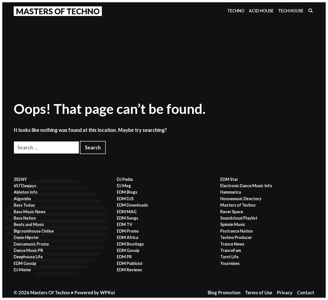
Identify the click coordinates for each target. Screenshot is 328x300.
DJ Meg (124, 185)
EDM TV (124, 224)
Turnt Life (229, 256)
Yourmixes (230, 263)
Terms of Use (258, 292)
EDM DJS (125, 198)
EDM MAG (126, 211)
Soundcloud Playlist (238, 218)
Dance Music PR (28, 250)
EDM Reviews (129, 269)
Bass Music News (30, 211)
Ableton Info (26, 192)
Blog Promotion (224, 292)
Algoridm (22, 198)
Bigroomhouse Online (34, 230)
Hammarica (230, 192)
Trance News (232, 243)
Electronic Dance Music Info (246, 185)
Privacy (284, 292)
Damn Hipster (26, 237)
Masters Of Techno (58, 11)
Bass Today (24, 205)
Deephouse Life (28, 256)
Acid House (261, 10)
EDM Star (229, 179)
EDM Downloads (132, 205)
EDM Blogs (127, 192)
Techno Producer (236, 237)
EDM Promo (128, 230)
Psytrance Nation (236, 230)
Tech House (290, 10)
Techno (235, 10)
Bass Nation (25, 218)
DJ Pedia (125, 179)
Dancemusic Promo (31, 243)
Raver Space (231, 211)
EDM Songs (127, 218)
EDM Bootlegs (130, 243)
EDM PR (124, 256)
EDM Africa (127, 237)
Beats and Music (29, 224)
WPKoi (107, 292)
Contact (305, 292)
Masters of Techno (238, 205)
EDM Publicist (130, 263)
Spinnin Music (232, 224)
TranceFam (230, 250)
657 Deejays (25, 185)
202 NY (20, 179)
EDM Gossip (25, 263)
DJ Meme (22, 269)
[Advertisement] (164, 53)
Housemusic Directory (240, 198)
